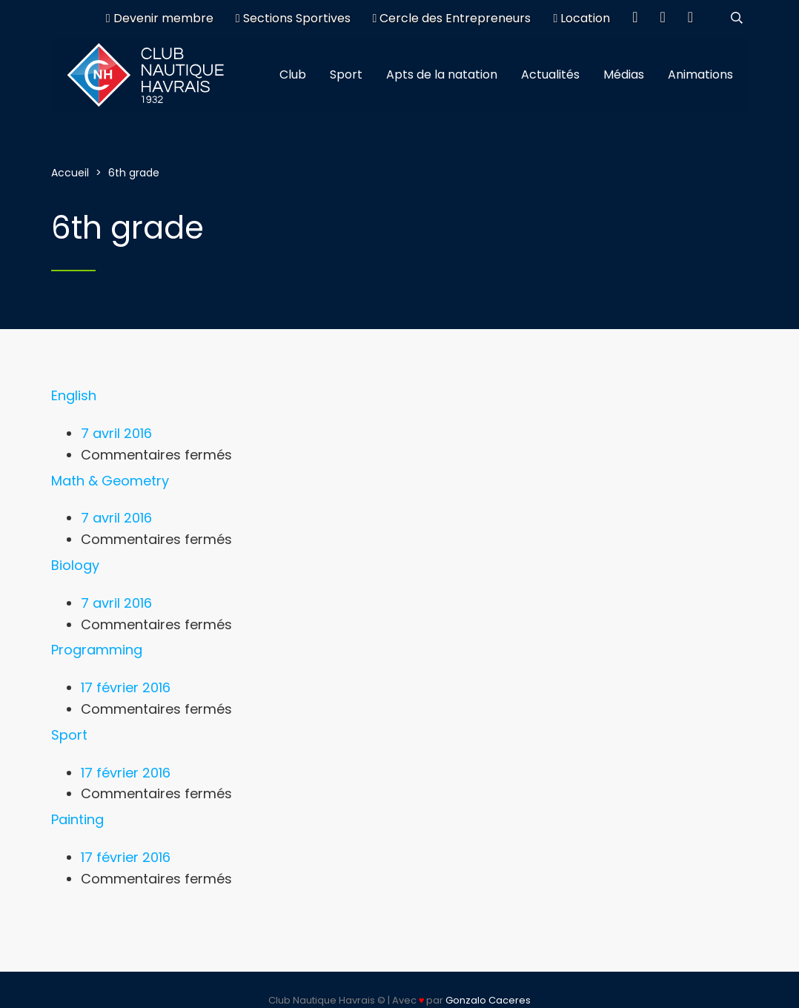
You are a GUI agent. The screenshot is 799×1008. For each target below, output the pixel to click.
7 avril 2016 (116, 433)
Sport (346, 74)
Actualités (550, 74)
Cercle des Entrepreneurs (452, 18)
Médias (623, 74)
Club (292, 74)
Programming (96, 649)
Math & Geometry (110, 480)
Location (581, 18)
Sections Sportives (293, 18)
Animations (700, 74)
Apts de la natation (441, 74)
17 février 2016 (125, 687)
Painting (77, 819)
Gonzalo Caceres (488, 1000)
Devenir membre (159, 18)
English (73, 395)
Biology (75, 565)
